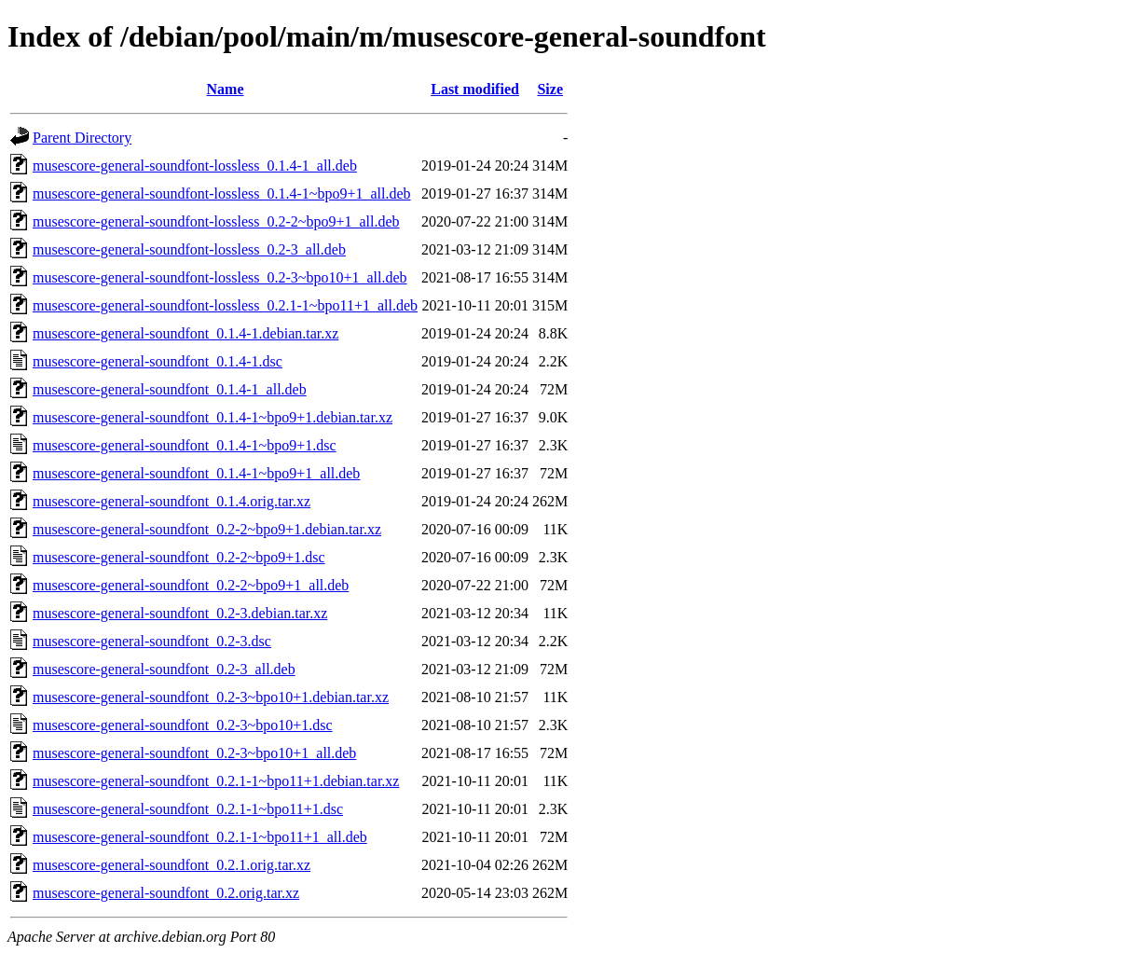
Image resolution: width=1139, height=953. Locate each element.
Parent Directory (82, 137)
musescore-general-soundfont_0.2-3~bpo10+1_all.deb (194, 753)
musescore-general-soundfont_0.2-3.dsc (152, 641)
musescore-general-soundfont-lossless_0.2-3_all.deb (189, 249)
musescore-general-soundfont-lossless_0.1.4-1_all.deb (195, 165)
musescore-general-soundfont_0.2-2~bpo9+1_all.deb (191, 585)
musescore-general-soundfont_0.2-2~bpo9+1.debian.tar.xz (207, 529)
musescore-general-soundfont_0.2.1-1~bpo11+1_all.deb (200, 837)
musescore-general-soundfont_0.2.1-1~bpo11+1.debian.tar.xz (216, 781)
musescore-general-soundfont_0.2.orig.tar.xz (166, 893)
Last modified (475, 89)
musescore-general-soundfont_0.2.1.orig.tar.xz (171, 865)
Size (550, 89)
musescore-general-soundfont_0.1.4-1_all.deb (170, 389)
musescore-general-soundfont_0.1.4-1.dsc (157, 361)
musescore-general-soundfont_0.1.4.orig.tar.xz (171, 501)
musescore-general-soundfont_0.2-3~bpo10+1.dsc (183, 725)
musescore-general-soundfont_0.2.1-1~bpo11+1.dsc (188, 809)
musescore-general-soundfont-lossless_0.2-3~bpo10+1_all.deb (220, 277)
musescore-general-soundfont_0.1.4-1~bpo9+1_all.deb (196, 473)
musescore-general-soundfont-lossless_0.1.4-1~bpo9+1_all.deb (222, 193)
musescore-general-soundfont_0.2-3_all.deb (164, 669)
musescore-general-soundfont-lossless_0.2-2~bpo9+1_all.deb (216, 221)
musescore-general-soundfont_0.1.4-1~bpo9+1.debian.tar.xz (212, 417)
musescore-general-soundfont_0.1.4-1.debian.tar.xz (185, 333)
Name (225, 89)
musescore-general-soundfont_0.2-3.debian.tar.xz (180, 613)
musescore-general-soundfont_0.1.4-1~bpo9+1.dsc (184, 445)
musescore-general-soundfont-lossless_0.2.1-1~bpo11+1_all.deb (225, 305)
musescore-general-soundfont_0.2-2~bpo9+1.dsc (179, 557)
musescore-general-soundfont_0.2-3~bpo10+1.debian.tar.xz (211, 697)
